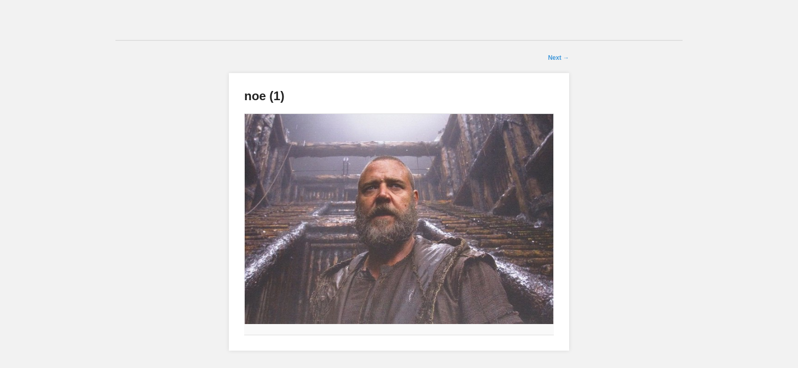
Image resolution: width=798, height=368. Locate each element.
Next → (558, 57)
